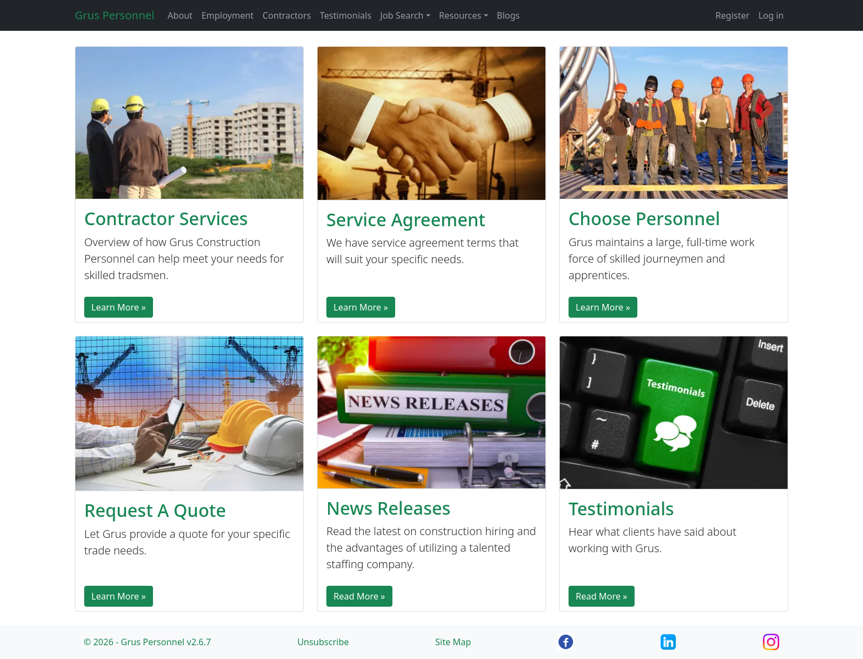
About (179, 15)
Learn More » (118, 307)
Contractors (287, 15)
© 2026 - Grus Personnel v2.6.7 (147, 642)
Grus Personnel (114, 15)
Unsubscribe (323, 642)
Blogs (508, 15)
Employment (227, 15)
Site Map (453, 642)
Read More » (359, 596)
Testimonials (346, 15)
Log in (771, 15)
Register (732, 15)
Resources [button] (460, 15)
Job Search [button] (402, 15)
